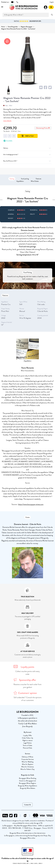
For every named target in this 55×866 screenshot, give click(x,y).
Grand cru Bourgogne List (27, 781)
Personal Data (27, 748)
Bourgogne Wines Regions (27, 783)
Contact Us (27, 805)
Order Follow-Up (27, 738)
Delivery (27, 148)
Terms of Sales (27, 745)
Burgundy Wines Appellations (27, 785)
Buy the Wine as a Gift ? (27, 161)
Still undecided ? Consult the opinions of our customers (27, 699)
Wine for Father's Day (27, 769)
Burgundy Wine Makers (27, 788)
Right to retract (27, 740)
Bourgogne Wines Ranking (27, 778)
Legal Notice (27, 743)
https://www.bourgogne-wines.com (30, 504)
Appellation (20, 181)
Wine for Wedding (27, 762)
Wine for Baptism (27, 764)
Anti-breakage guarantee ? (27, 154)
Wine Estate (35, 181)
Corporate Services (27, 759)
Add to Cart (27, 136)
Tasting (12, 178)
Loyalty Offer (27, 735)
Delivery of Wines (27, 757)
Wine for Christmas (27, 767)
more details (7, 121)
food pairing (25, 178)
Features (38, 178)
